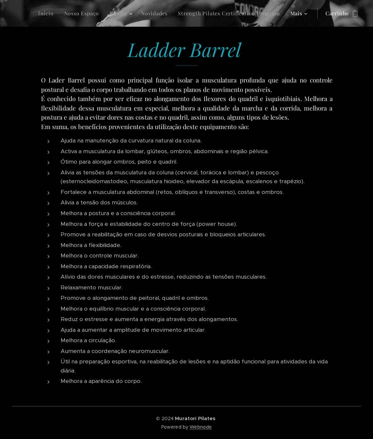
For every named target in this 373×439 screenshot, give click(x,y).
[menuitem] (47, 13)
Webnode (201, 427)
